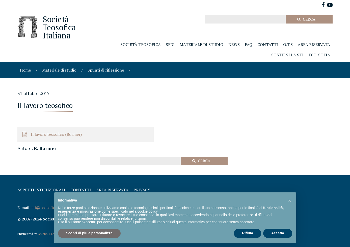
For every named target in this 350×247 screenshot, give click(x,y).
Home (25, 70)
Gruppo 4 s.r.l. (47, 234)
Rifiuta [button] (247, 233)
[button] (290, 200)
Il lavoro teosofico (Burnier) (56, 134)
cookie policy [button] (147, 211)
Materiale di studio (59, 70)
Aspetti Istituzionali (41, 190)
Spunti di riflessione (106, 70)
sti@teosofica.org (48, 207)
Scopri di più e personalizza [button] (89, 233)
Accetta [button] (277, 233)
